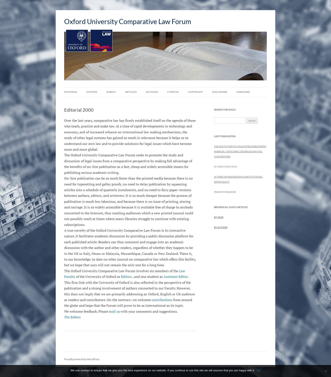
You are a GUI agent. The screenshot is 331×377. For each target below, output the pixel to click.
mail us (114, 311)
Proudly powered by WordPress (81, 359)
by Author (220, 227)
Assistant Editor (176, 276)
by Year (218, 217)
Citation (173, 91)
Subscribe (243, 91)
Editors (92, 91)
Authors (152, 91)
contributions (162, 299)
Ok (258, 370)
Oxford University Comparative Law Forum (127, 21)
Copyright (195, 91)
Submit (111, 91)
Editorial (70, 91)
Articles (131, 91)
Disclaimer (219, 91)
